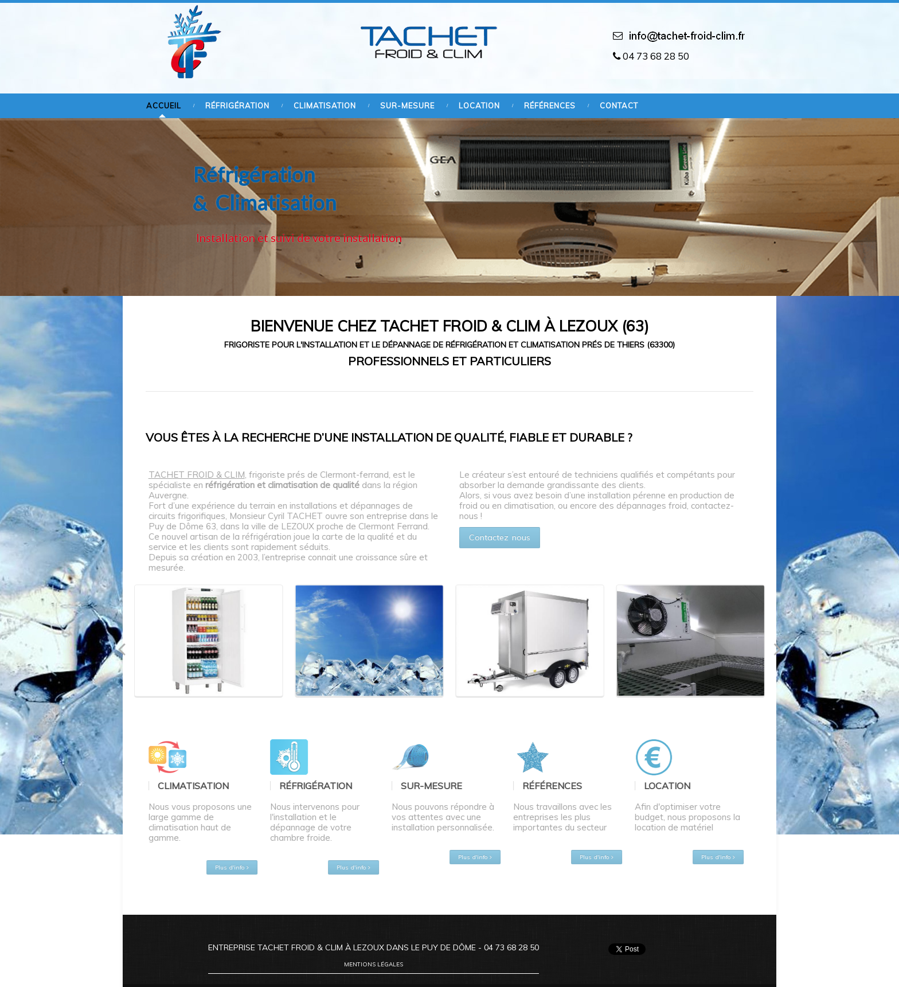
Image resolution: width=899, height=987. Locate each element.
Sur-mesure (407, 106)
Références (550, 106)
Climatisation (325, 106)
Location (479, 106)
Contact (619, 106)
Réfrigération (237, 106)
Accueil (163, 106)
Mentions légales (373, 964)
